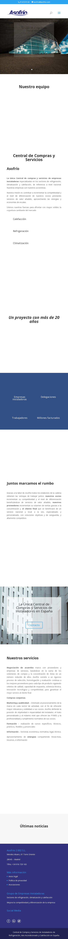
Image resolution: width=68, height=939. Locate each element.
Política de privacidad (18, 880)
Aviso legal (13, 876)
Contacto (34, 625)
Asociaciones (14, 884)
